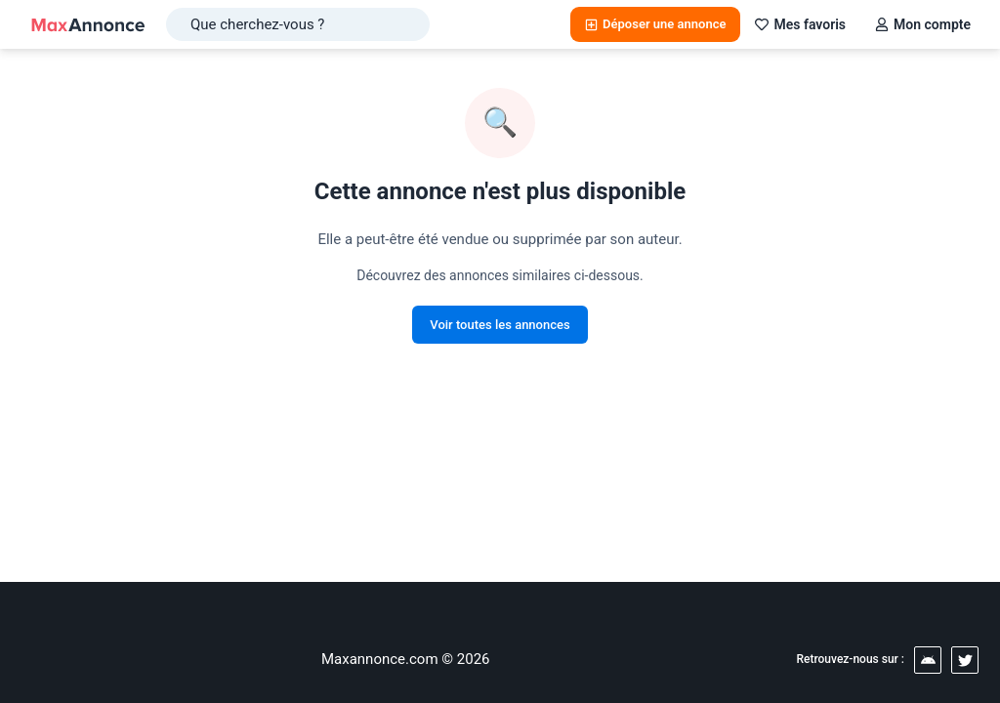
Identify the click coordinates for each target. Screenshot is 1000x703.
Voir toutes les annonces (499, 324)
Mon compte (923, 24)
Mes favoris (800, 24)
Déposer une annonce (655, 24)
